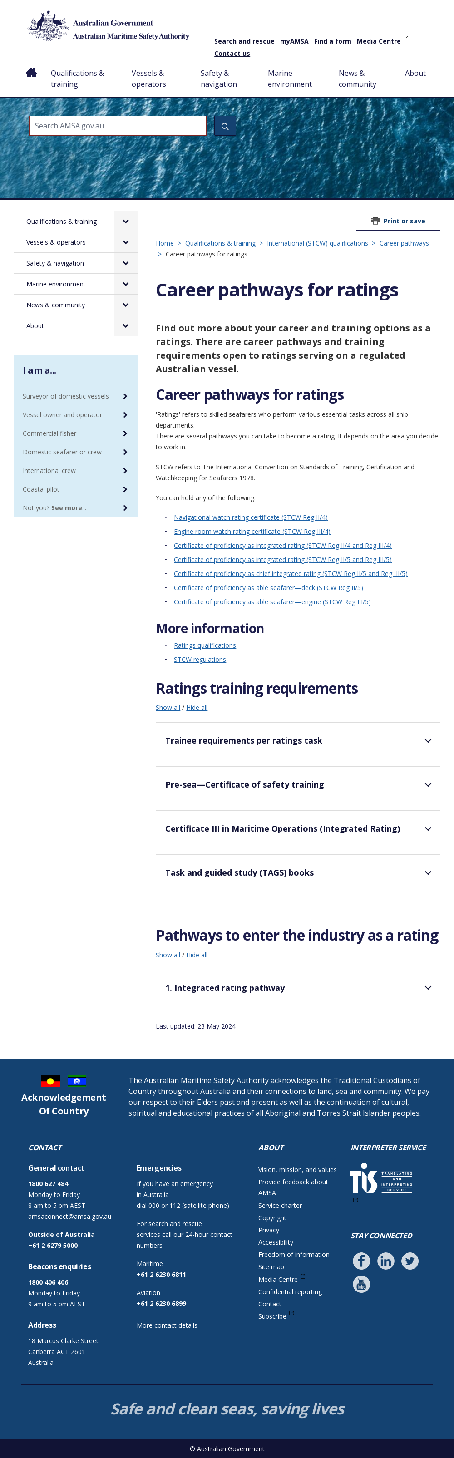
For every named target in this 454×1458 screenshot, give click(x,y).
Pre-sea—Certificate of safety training (300, 788)
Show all (168, 707)
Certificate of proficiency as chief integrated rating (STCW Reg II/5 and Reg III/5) (291, 573)
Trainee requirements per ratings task (300, 744)
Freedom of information (294, 1254)
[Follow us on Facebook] (361, 1261)
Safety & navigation (219, 78)
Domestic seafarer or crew (62, 452)
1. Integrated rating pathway (300, 991)
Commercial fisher (49, 433)
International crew (49, 470)
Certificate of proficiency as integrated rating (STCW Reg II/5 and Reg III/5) (283, 559)
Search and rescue (244, 41)
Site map (271, 1266)
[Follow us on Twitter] (410, 1261)
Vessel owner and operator (62, 414)
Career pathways (404, 243)
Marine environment (290, 78)
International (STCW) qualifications (317, 243)
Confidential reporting (290, 1291)
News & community (357, 78)
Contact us (232, 53)
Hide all (196, 707)
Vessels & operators (149, 78)
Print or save (404, 221)
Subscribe (272, 1316)
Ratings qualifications (205, 645)
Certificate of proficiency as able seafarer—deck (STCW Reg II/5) (268, 587)
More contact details (167, 1325)
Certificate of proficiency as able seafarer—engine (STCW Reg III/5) (272, 601)
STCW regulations (200, 659)
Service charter (280, 1205)
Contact (269, 1304)
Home (31, 66)
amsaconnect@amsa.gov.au (69, 1216)
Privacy (268, 1230)
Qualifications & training (77, 78)
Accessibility (275, 1242)
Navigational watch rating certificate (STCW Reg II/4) (251, 517)
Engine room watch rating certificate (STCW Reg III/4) (252, 531)
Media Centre (379, 41)
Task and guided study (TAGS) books (300, 876)
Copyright (272, 1217)
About (415, 73)
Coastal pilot (41, 489)
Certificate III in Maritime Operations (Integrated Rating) (300, 832)
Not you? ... (54, 507)
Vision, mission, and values (297, 1169)
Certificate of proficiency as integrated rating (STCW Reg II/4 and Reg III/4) (283, 545)
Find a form (332, 41)
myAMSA (294, 41)
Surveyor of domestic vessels (66, 396)
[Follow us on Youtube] (361, 1284)
